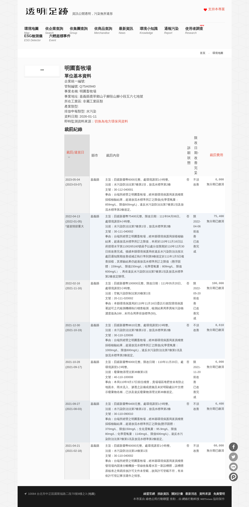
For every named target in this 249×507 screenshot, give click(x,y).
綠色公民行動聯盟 (157, 499)
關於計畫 (177, 494)
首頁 (202, 53)
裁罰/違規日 (75, 155)
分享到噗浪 (233, 476)
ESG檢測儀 (33, 38)
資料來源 (205, 494)
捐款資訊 (163, 494)
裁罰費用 (216, 155)
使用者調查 (194, 30)
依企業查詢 (54, 30)
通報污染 (171, 30)
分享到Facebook (233, 446)
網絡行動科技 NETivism (197, 499)
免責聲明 (219, 494)
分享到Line (233, 466)
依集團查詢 (79, 30)
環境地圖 (31, 30)
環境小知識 (149, 30)
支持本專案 (216, 9)
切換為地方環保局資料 (111, 122)
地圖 (91, 494)
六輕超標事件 (59, 38)
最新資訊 (126, 30)
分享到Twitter (233, 456)
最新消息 (191, 494)
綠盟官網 (149, 494)
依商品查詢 (103, 30)
